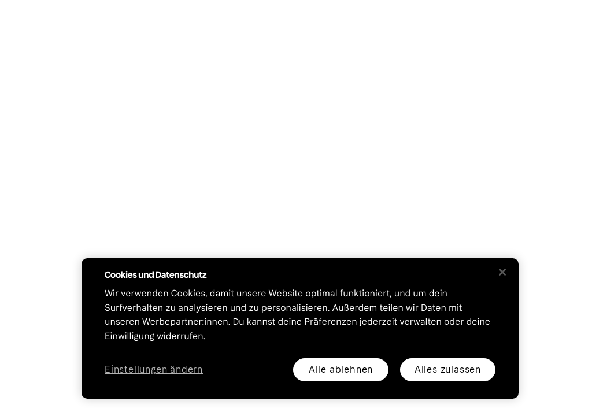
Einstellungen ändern (154, 370)
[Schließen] (502, 272)
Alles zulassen (448, 369)
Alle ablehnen (341, 369)
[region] (300, 328)
